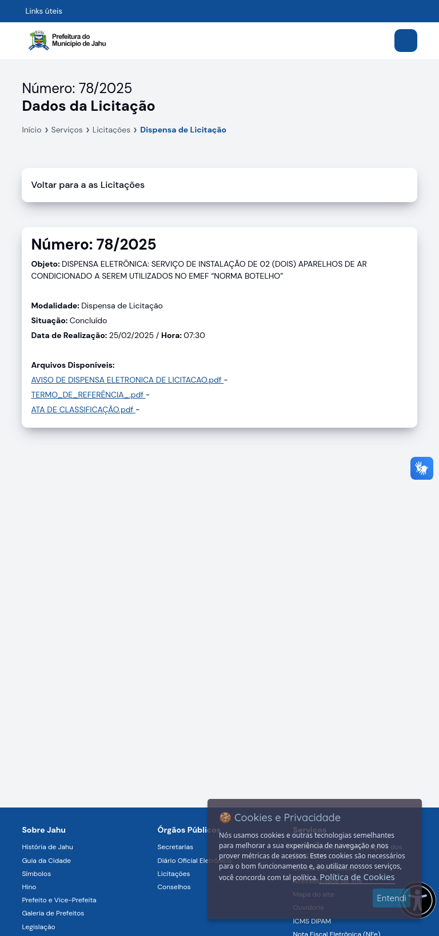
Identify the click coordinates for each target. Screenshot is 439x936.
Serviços (67, 129)
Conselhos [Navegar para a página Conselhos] (173, 886)
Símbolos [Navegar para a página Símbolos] (36, 873)
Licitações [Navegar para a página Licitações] (173, 873)
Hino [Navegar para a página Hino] (29, 886)
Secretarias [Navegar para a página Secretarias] (175, 846)
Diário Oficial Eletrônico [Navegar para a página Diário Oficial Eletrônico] (194, 860)
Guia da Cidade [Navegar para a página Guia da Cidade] (46, 860)
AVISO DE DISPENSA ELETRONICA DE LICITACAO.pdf (127, 380)
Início (31, 129)
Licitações (112, 129)
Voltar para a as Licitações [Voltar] (88, 185)
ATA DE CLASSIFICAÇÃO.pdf (83, 409)
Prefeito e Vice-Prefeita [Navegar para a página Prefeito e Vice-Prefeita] (59, 900)
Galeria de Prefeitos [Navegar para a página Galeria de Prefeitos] (53, 913)
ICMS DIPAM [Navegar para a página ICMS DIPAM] (312, 921)
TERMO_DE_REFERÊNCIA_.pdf (88, 394)
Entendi (391, 898)
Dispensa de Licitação (183, 129)
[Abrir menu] (405, 40)
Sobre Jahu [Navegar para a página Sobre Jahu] (44, 830)
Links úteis (43, 11)
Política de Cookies (357, 876)
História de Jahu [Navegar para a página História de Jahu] (47, 846)
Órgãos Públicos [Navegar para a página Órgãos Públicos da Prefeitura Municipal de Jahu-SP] (189, 830)
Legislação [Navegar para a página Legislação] (38, 926)
